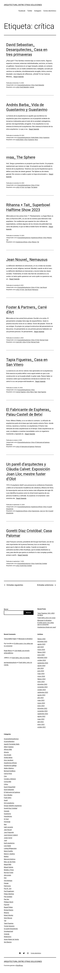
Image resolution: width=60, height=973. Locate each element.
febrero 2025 (41, 652)
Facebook (21, 11)
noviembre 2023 (42, 687)
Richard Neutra (8, 910)
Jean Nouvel (43, 287)
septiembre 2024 (42, 663)
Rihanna (49, 237)
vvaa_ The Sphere (20, 157)
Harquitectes (8, 816)
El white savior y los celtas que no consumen (45, 623)
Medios (6, 856)
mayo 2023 (40, 700)
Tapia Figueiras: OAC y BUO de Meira (46, 614)
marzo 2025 (41, 649)
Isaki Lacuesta (8, 827)
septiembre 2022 (42, 714)
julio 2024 (40, 668)
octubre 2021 (41, 727)
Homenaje (7, 822)
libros (36, 139)
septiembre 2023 (42, 692)
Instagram (37, 11)
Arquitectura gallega (10, 765)
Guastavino (46, 137)
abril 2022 (40, 722)
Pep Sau (6, 899)
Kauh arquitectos (9, 843)
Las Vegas (28, 187)
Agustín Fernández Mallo (11, 744)
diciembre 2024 (42, 657)
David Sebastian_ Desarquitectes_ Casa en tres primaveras (26, 49)
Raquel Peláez (8, 907)
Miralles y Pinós (9, 870)
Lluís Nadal (7, 846)
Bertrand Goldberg (9, 771)
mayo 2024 (40, 673)
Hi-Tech (37, 185)
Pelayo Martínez (9, 894)
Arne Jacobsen (8, 760)
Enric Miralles (8, 795)
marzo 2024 (41, 676)
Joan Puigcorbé (9, 832)
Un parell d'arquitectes (11, 929)
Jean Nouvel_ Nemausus (27, 259)
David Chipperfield (9, 787)
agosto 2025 (41, 644)
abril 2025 (40, 647)
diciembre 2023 (42, 684)
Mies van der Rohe (9, 862)
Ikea (5, 824)
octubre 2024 (41, 660)
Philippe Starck (8, 902)
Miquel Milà (7, 864)
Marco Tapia (33, 392)
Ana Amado (7, 755)
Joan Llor (42, 511)
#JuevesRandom (9, 741)
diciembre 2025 (42, 641)
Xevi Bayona (7, 942)
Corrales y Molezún (10, 779)
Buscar (6, 609)
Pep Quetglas (8, 896)
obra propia (7, 875)
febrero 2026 (41, 639)
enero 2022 (40, 724)
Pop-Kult (6, 904)
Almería (6, 752)
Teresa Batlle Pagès (10, 639)
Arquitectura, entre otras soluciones (23, 5)
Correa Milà (7, 781)
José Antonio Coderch (11, 835)
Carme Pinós (8, 773)
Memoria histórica (9, 859)
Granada (6, 811)
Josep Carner (8, 838)
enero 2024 (40, 681)
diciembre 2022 (42, 708)
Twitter (29, 11)
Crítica (33, 85)
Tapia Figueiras (42, 392)
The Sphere (34, 187)
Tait (7, 240)
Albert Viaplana (8, 747)
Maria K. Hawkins (9, 854)
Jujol (5, 840)
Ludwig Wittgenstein (10, 848)
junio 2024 (40, 671)
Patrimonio (9, 444)
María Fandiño (8, 851)
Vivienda (6, 934)
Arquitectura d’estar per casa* (46, 627)
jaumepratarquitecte (10, 662)
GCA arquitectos (9, 803)
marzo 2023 (41, 703)
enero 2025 (40, 655)
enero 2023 (40, 706)
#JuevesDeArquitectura (23, 85)
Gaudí (6, 800)
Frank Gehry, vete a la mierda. (20, 658)
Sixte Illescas (8, 918)
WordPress (19, 965)
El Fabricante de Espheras (42, 442)
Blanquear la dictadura (44, 620)
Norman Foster (44, 340)
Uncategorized (8, 931)
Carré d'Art (19, 342)
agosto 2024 (41, 665)
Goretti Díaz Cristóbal (41, 563)
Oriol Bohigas (8, 880)
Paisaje (6, 883)
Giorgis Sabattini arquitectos (13, 805)
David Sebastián (39, 85)
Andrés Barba (35, 137)
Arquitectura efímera (36, 237)
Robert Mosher (8, 915)
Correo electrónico (49, 11)
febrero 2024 (41, 679)
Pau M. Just (7, 888)
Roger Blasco (8, 650)
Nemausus (35, 289)
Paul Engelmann (9, 891)
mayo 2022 (40, 719)
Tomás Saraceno (9, 926)
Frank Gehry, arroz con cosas (46, 618)
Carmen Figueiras (21, 392)
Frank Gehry (7, 797)
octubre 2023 (41, 690)
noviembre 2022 (42, 711)
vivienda (31, 87)
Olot (46, 511)
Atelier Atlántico (9, 768)
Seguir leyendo (19, 77)
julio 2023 (40, 698)
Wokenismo (7, 936)
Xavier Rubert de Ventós (11, 939)
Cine (5, 776)
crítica (17, 87)
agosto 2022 (41, 716)
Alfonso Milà (8, 749)
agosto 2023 (41, 695)
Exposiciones (35, 511)
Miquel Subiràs (8, 867)
